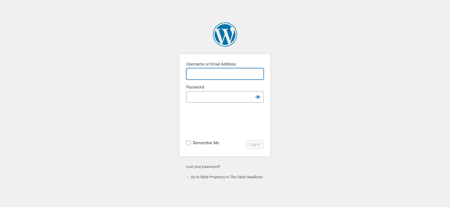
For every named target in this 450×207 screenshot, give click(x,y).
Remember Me (206, 143)
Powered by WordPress (225, 34)
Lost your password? (203, 166)
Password (195, 87)
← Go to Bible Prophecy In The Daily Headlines (224, 177)
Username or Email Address (211, 64)
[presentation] (225, 122)
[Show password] (258, 97)
